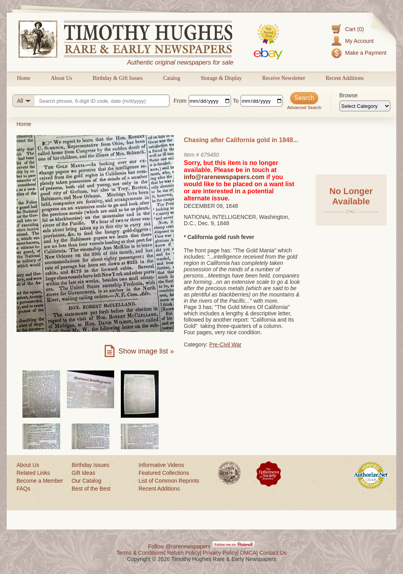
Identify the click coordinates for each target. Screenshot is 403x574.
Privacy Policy (220, 553)
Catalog (171, 78)
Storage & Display (221, 78)
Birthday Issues (90, 465)
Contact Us (273, 553)
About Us (61, 78)
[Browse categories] (364, 105)
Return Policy (183, 553)
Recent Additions (344, 78)
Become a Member (40, 481)
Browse (348, 95)
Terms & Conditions (140, 553)
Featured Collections (164, 473)
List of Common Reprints (169, 481)
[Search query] (91, 100)
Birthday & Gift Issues (117, 78)
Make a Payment (365, 53)
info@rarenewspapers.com (224, 177)
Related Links (33, 473)
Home (23, 78)
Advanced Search (304, 107)
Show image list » (146, 351)
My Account (359, 41)
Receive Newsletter (283, 78)
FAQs (23, 488)
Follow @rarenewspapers (179, 546)
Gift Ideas (83, 473)
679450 (210, 155)
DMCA (248, 553)
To (236, 101)
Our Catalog (86, 481)
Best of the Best (91, 488)
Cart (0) (354, 29)
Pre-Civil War (225, 344)
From (180, 101)
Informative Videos (161, 465)
